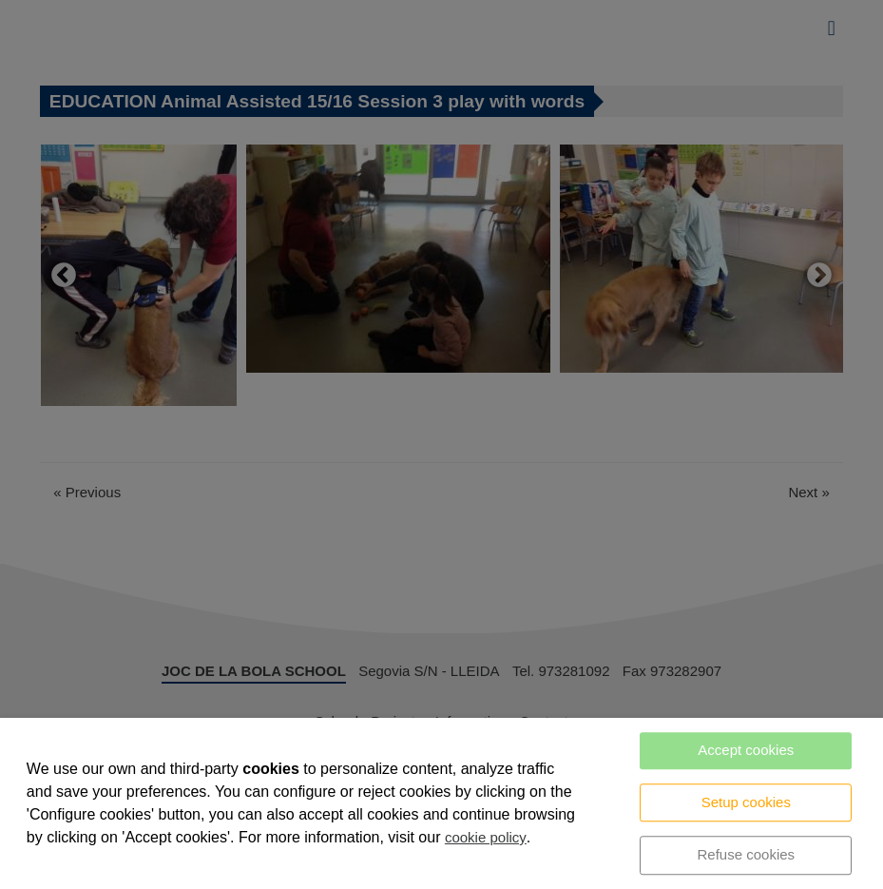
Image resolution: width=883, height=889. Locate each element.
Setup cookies (746, 802)
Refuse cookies (747, 854)
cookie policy (486, 837)
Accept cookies (746, 750)
